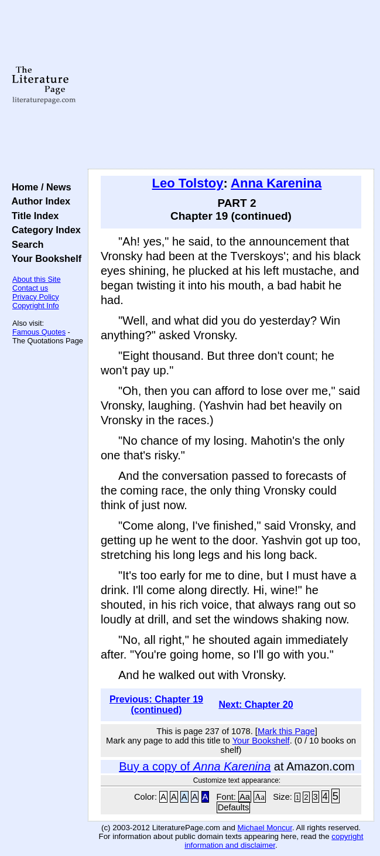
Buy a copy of (195, 766)
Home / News (38, 187)
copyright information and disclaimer (273, 841)
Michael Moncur (265, 827)
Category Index (43, 229)
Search (24, 244)
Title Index (32, 215)
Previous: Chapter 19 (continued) (156, 704)
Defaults (233, 807)
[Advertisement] (231, 85)
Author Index (38, 201)
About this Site (36, 279)
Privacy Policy (35, 296)
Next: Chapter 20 (255, 705)
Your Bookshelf (43, 258)
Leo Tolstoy (188, 183)
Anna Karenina (276, 183)
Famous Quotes (39, 332)
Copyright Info (35, 305)
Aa (244, 797)
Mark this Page (286, 731)
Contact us (30, 288)
